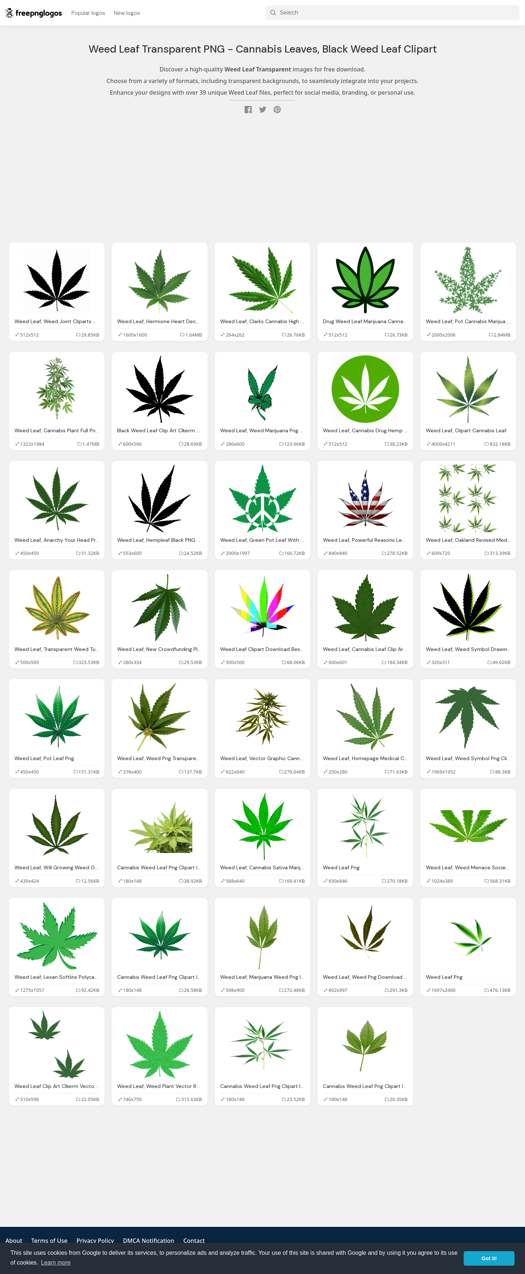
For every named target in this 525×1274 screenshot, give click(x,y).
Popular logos (88, 13)
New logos (127, 13)
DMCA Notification (148, 1241)
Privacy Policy (95, 1241)
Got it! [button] (489, 1258)
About (13, 1241)
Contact (194, 1241)
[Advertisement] (262, 179)
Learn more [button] (56, 1262)
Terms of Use (49, 1241)
